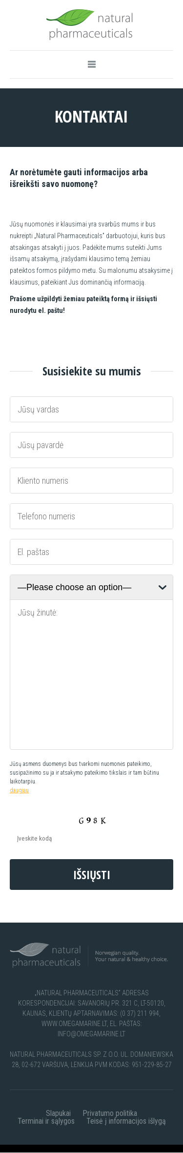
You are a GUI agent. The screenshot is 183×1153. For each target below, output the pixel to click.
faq (173, 1148)
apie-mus (154, 1148)
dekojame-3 (85, 1148)
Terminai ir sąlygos (46, 1121)
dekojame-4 (121, 1148)
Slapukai (58, 1113)
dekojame (15, 1148)
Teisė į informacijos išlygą (126, 1121)
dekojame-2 (48, 1148)
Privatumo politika (109, 1113)
